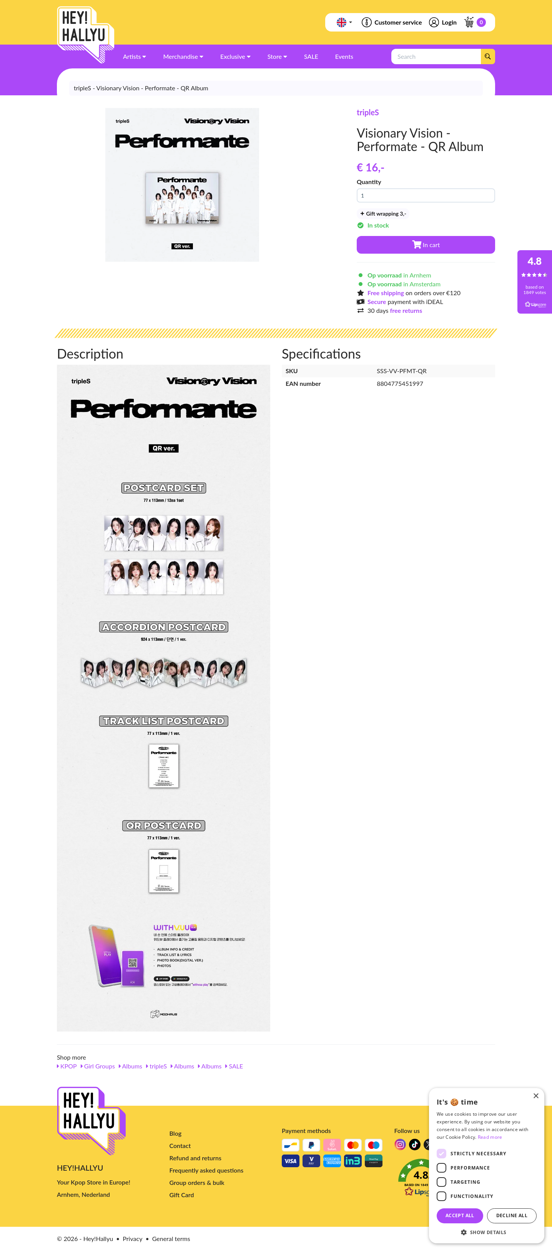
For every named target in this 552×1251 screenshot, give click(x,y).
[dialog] (486, 1165)
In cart (426, 244)
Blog (176, 1133)
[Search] (488, 56)
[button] (487, 1232)
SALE (234, 1066)
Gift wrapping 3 (383, 213)
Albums (130, 1066)
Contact (180, 1145)
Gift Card (182, 1194)
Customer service (391, 22)
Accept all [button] (460, 1215)
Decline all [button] (511, 1215)
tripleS (368, 112)
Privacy (132, 1238)
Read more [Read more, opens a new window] (490, 1137)
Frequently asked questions (207, 1170)
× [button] (536, 1096)
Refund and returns (195, 1157)
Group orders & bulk (197, 1182)
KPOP (67, 1066)
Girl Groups (98, 1066)
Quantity (369, 181)
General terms (171, 1238)
